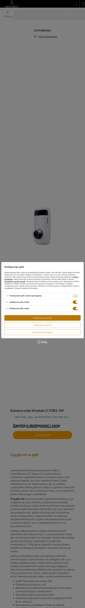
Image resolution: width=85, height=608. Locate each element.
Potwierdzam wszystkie (42, 318)
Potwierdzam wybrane (42, 325)
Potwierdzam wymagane (42, 332)
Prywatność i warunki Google (14, 281)
